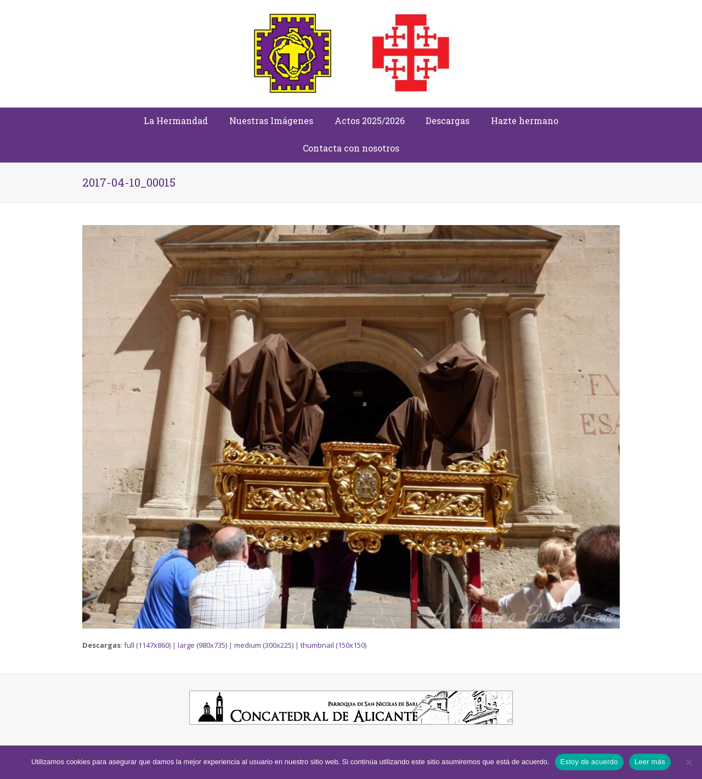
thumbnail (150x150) (333, 645)
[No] (688, 761)
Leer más (650, 762)
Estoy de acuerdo (589, 762)
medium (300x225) (263, 645)
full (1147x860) (147, 645)
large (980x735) (202, 645)
